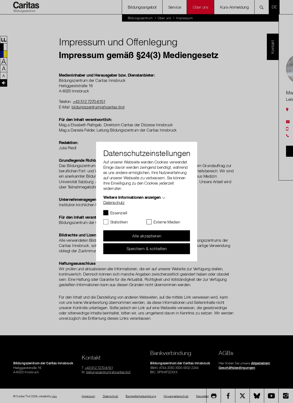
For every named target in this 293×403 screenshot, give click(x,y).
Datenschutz (114, 202)
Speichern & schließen (147, 248)
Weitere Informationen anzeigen (132, 197)
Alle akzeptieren (146, 235)
